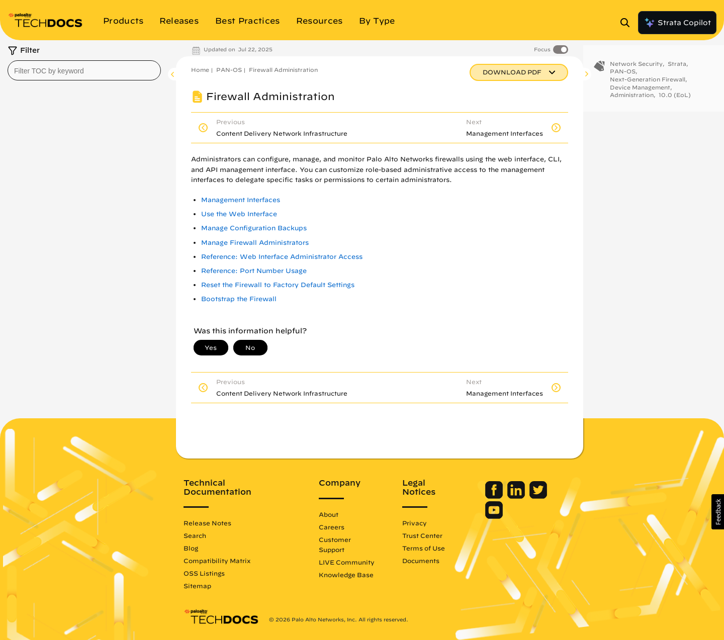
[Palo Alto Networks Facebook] (495, 496)
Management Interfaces (240, 200)
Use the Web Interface (239, 214)
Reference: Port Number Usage (254, 271)
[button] (717, 511)
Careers (331, 526)
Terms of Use (423, 548)
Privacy (414, 522)
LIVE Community (347, 562)
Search (195, 535)
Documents (420, 560)
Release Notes (207, 522)
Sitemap (197, 585)
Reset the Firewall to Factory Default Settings (277, 285)
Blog (191, 548)
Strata (677, 69)
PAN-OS (229, 69)
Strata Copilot (677, 23)
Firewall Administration (283, 69)
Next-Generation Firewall (647, 84)
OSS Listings (204, 573)
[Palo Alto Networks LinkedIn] (517, 496)
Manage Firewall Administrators (255, 242)
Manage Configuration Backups (254, 228)
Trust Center (422, 535)
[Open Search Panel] (628, 22)
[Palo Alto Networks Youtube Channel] (494, 516)
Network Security (636, 69)
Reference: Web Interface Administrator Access (282, 256)
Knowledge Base (346, 574)
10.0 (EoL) (675, 101)
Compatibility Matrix (217, 560)
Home (200, 69)
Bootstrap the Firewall (239, 299)
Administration (632, 101)
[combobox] (84, 70)
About (328, 514)
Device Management (640, 92)
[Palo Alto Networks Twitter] (538, 496)
